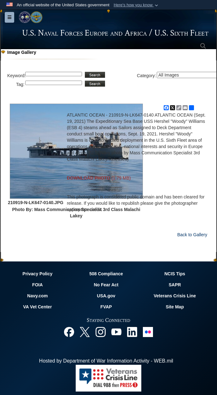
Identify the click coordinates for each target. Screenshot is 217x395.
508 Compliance (106, 273)
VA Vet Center (37, 306)
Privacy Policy (37, 273)
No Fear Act (106, 284)
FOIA (37, 284)
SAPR (175, 284)
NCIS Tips (174, 273)
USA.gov (106, 295)
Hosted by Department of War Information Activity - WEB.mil (106, 361)
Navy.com (37, 295)
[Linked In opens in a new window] (132, 331)
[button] (136, 5)
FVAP (106, 306)
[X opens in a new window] (85, 331)
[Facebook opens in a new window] (69, 331)
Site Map (175, 306)
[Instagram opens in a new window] (101, 331)
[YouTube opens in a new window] (116, 331)
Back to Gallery (192, 234)
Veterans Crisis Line (175, 295)
